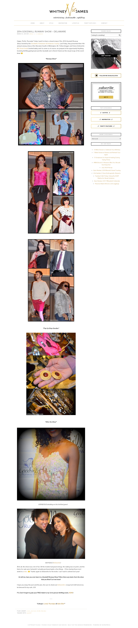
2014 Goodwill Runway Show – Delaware (41, 31)
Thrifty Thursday (41, 611)
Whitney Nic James (69, 10)
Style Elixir (60, 604)
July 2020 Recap (106, 167)
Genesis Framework (84, 625)
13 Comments (39, 34)
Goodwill (29, 613)
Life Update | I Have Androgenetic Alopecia (107, 173)
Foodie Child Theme (49, 625)
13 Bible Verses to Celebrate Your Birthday (107, 150)
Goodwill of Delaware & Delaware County (45, 43)
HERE (71, 593)
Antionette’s (61, 585)
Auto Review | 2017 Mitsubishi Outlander (107, 181)
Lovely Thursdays (49, 604)
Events (28, 611)
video (25, 571)
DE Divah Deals (23, 48)
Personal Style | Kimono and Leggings (107, 184)
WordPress (106, 625)
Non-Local (33, 611)
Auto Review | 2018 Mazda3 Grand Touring (107, 170)
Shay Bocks (62, 625)
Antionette (56, 563)
